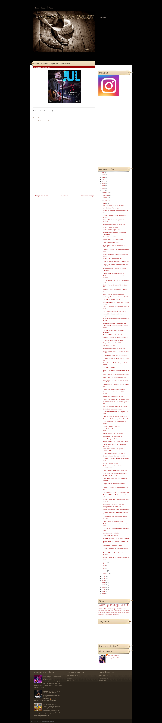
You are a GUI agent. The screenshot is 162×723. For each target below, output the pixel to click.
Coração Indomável (116, 609)
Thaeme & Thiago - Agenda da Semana (114, 224)
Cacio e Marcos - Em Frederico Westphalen (115, 470)
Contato (43, 8)
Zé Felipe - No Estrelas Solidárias (112, 476)
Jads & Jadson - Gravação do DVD (112, 258)
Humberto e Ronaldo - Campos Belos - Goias (115, 441)
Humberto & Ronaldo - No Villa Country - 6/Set (116, 399)
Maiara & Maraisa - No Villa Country (113, 396)
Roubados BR (71, 680)
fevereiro (106, 573)
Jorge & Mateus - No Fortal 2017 (112, 343)
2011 (103, 587)
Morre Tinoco (126, 610)
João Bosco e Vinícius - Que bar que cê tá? (115, 323)
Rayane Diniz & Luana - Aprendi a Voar (114, 389)
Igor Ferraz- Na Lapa (109, 345)
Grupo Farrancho (104, 675)
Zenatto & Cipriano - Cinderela (111, 426)
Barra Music (105, 612)
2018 (103, 188)
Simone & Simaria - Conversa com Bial (113, 456)
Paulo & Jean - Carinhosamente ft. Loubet (114, 377)
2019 (103, 186)
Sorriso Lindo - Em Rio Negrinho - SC (113, 504)
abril (104, 568)
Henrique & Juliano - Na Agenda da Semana (115, 337)
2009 (103, 591)
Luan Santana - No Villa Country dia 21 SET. (115, 311)
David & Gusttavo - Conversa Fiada (113, 521)
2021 (103, 181)
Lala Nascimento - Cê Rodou (111, 533)
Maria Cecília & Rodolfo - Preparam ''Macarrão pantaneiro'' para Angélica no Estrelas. (52, 706)
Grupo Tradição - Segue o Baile (111, 230)
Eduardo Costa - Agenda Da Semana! (113, 273)
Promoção (107, 614)
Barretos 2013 (102, 609)
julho (104, 203)
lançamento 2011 (113, 607)
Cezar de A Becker (113, 655)
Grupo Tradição (103, 678)
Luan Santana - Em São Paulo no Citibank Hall (116, 492)
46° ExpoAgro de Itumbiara (110, 227)
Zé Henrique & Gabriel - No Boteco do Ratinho (116, 297)
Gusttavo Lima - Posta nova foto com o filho (115, 355)
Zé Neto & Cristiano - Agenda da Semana (114, 335)
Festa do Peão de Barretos (123, 612)
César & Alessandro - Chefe (111, 242)
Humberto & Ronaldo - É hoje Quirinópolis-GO (116, 509)
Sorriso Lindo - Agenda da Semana (112, 409)
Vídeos (51, 8)
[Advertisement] (48, 180)
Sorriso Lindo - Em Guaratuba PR (112, 436)
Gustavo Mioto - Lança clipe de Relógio (114, 453)
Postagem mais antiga (87, 196)
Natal (103, 614)
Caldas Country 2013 (112, 612)
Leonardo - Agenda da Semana (111, 299)
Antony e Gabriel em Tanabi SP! (112, 506)
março (105, 571)
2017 (103, 190)
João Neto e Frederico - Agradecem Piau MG (115, 419)
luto (118, 614)
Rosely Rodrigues (113, 614)
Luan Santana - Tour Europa (111, 208)
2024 (103, 175)
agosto (105, 200)
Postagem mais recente (41, 196)
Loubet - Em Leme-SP (109, 367)
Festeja (100, 614)
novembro (106, 195)
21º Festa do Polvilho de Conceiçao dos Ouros (116, 538)
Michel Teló (102, 680)
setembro (106, 198)
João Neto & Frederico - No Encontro (113, 205)
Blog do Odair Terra (72, 675)
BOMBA (100, 612)
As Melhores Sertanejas (47, 721)
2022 (103, 179)
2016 (103, 576)
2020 (103, 183)
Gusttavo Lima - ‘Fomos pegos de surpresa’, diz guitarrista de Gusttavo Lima (52, 678)
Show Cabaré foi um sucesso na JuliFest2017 (115, 416)
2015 (103, 578)
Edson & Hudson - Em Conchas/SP (113, 433)
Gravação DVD (118, 610)
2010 (103, 589)
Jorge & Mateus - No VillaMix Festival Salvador (116, 374)
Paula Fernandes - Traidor (110, 535)
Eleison (109, 609)
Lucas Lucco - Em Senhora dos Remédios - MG (116, 261)
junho (105, 563)
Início (37, 8)
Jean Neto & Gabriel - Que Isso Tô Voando (115, 406)
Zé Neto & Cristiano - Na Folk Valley (113, 340)
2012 (103, 585)
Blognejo (69, 678)
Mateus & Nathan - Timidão (110, 463)
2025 (103, 173)
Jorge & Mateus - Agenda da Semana (113, 294)
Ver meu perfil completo (112, 658)
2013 (103, 583)
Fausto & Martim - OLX (109, 237)
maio (104, 565)
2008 (103, 593)
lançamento (102, 607)
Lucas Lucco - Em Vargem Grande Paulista (52, 63)
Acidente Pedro (122, 605)
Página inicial (64, 196)
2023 (103, 177)
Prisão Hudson (125, 607)
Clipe (112, 610)
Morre (124, 609)
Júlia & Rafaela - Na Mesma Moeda (113, 239)
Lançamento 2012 (106, 605)
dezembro (106, 192)
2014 (103, 580)
